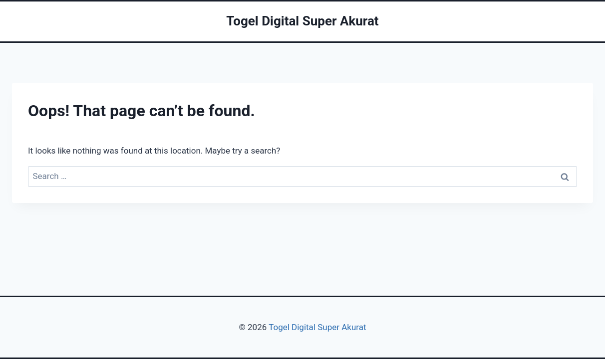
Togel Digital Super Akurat (317, 327)
